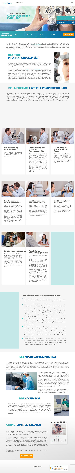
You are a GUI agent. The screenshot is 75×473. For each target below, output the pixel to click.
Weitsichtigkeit (15, 460)
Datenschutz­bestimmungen (41, 36)
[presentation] (9, 467)
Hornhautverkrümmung (18, 464)
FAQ (54, 447)
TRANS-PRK (35, 449)
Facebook (55, 458)
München (28, 69)
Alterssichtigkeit (16, 462)
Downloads (56, 449)
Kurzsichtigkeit (15, 458)
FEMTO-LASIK (36, 446)
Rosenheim (37, 69)
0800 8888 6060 (61, 22)
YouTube (55, 460)
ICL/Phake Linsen (36, 460)
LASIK (33, 444)
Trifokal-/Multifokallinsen (39, 458)
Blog (54, 462)
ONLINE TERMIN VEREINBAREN (64, 18)
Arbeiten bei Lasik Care (59, 451)
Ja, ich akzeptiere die (37, 36)
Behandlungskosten (37, 451)
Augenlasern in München (18, 442)
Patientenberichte (57, 445)
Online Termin (56, 442)
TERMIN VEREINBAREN (26, 422)
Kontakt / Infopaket (58, 444)
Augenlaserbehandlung (34, 44)
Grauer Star (35, 464)
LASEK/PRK (35, 447)
